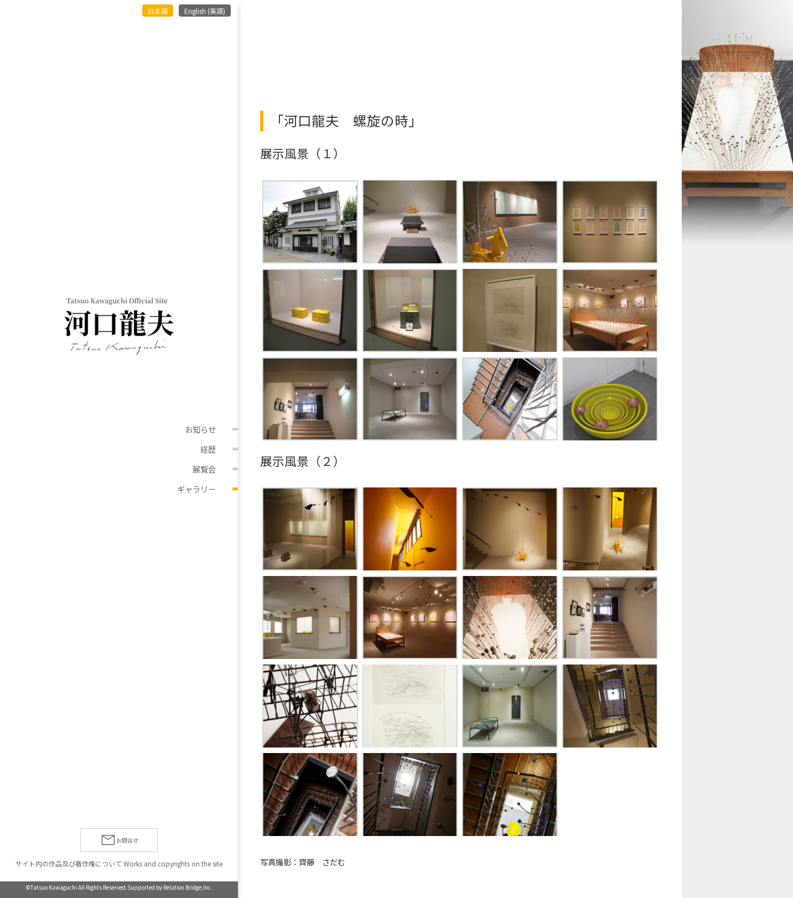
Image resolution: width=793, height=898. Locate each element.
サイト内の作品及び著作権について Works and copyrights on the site (118, 863)
